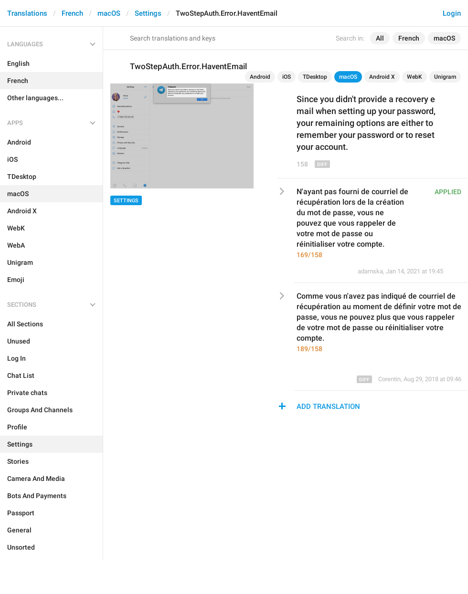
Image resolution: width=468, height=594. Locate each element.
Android (260, 76)
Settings (148, 13)
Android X (382, 76)
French (72, 13)
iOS (286, 76)
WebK (414, 76)
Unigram (445, 76)
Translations (27, 13)
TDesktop (315, 76)
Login (452, 13)
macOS (108, 13)
